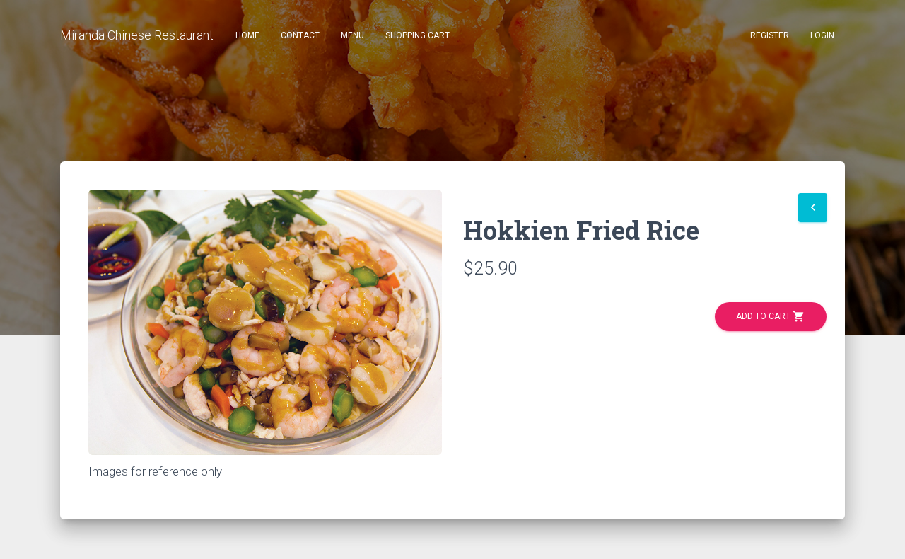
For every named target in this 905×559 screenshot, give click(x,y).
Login (822, 35)
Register (769, 35)
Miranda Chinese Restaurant (137, 35)
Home (247, 35)
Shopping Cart (417, 35)
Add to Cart (770, 316)
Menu (352, 35)
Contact (300, 35)
